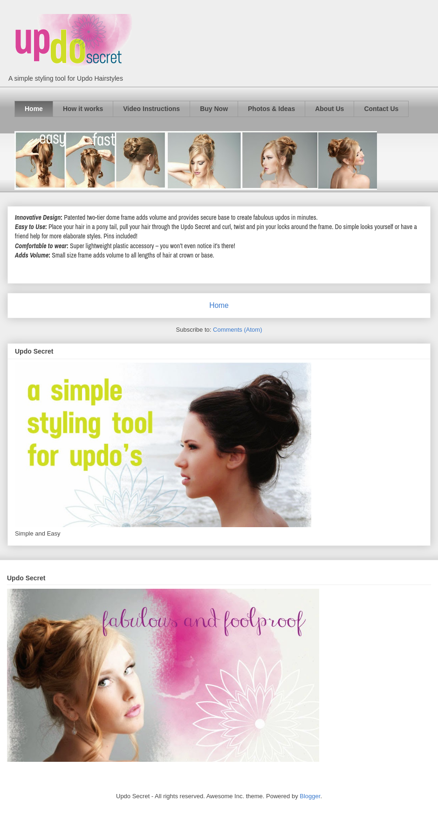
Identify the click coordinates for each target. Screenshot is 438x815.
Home (34, 108)
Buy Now (214, 108)
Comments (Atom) (237, 329)
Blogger (310, 796)
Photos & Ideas (271, 108)
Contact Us (381, 108)
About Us (329, 108)
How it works (83, 108)
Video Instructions (151, 108)
